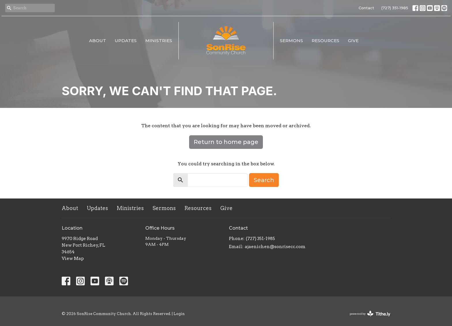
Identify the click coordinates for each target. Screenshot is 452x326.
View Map (73, 258)
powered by (370, 313)
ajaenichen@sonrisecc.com (275, 246)
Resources (325, 40)
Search (264, 180)
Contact (366, 7)
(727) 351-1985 (394, 7)
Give (353, 40)
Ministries (158, 40)
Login (179, 314)
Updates (126, 40)
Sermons (291, 40)
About (97, 40)
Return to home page (226, 141)
